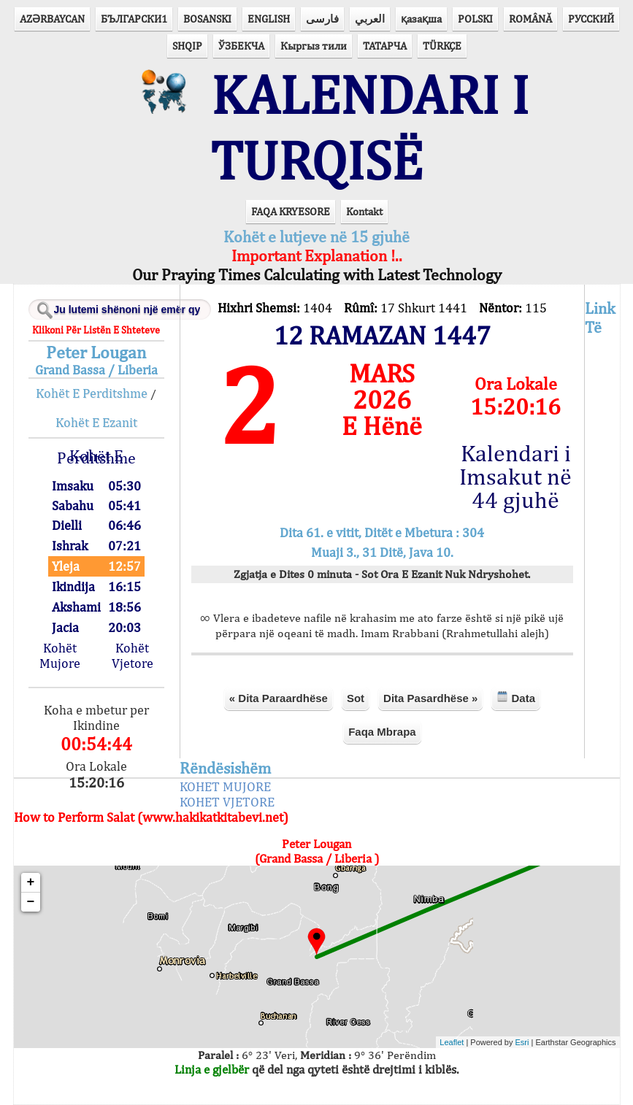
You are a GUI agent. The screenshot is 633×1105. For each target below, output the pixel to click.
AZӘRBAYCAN (52, 18)
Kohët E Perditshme (91, 393)
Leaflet (452, 1042)
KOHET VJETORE (227, 801)
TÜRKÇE (442, 45)
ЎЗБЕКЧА (241, 45)
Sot (355, 698)
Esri (522, 1042)
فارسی (322, 18)
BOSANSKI (207, 18)
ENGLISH (269, 18)
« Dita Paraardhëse (278, 698)
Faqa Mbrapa (382, 731)
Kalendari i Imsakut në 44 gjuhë (515, 477)
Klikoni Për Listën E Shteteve (96, 330)
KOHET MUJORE (225, 786)
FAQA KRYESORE (290, 211)
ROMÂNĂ (530, 18)
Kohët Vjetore (132, 655)
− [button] (31, 902)
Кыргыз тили (313, 45)
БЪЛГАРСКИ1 (134, 18)
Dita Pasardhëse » (430, 698)
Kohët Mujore (59, 655)
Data (515, 697)
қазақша (421, 18)
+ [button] (31, 882)
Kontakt (364, 211)
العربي (370, 18)
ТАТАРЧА (385, 45)
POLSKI (475, 18)
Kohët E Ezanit (96, 422)
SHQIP (187, 45)
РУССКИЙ (591, 18)
